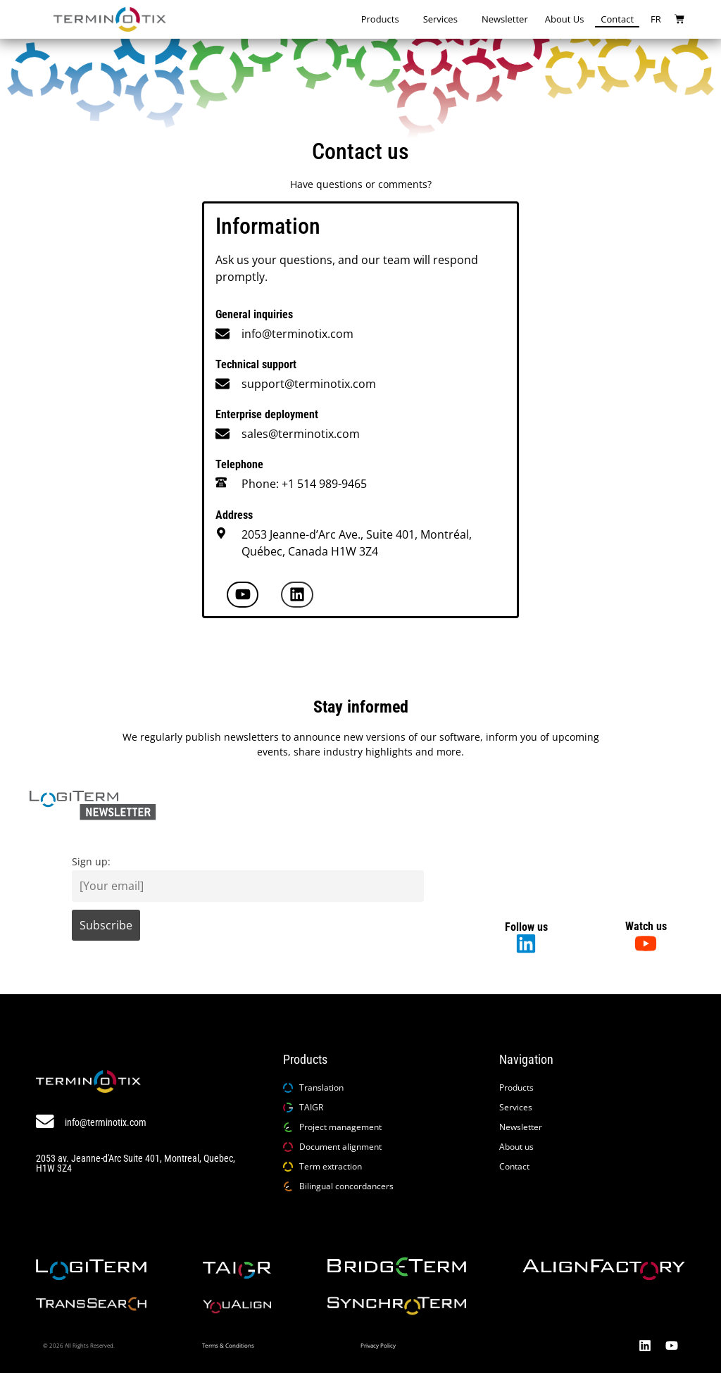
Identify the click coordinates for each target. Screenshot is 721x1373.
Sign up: (91, 861)
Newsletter (505, 19)
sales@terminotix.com (301, 433)
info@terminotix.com (297, 333)
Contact (617, 19)
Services (444, 20)
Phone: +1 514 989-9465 (304, 483)
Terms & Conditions (228, 1345)
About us (564, 19)
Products (383, 20)
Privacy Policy (378, 1345)
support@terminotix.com (309, 383)
